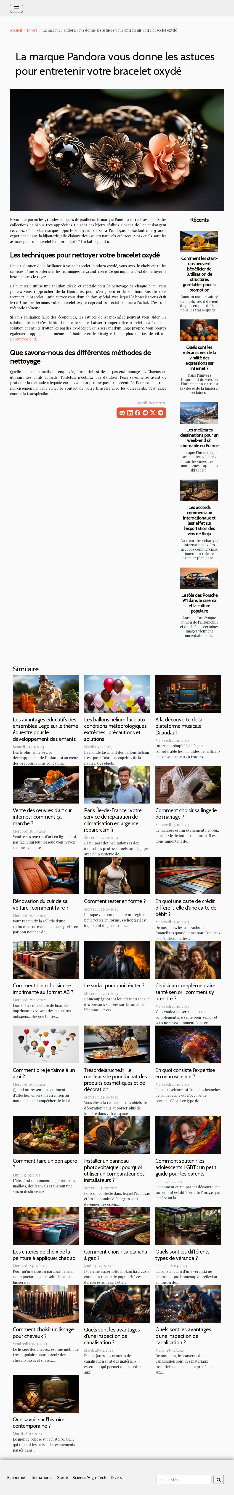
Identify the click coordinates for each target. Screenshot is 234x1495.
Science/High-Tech (89, 1477)
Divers (32, 30)
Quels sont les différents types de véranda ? (182, 1254)
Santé (62, 1477)
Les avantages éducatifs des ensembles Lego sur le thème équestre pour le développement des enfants (45, 729)
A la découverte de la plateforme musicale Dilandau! (178, 726)
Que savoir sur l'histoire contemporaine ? (38, 1422)
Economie (16, 1477)
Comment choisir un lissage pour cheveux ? (43, 1332)
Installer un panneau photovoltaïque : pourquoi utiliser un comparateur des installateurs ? (114, 1170)
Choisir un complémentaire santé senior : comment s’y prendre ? (185, 992)
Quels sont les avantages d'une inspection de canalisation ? (112, 1336)
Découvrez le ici (23, 339)
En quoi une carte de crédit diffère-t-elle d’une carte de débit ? (185, 907)
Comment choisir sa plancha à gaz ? (115, 1254)
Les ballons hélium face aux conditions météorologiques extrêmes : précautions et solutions (115, 729)
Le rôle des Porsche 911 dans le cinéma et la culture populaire (199, 603)
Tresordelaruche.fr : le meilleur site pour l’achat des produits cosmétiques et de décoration (115, 1080)
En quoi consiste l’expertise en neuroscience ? (185, 1073)
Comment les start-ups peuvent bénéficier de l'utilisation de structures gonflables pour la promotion (199, 274)
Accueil (16, 30)
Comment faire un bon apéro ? (45, 1164)
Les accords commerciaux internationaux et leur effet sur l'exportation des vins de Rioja (199, 520)
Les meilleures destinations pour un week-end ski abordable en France (199, 437)
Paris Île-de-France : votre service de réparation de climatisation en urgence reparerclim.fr (113, 820)
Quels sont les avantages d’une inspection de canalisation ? (183, 1335)
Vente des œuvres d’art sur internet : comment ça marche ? (42, 816)
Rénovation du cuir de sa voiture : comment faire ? (41, 904)
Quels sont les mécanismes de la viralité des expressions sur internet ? (199, 358)
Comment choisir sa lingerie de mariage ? (186, 813)
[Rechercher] (184, 1479)
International (41, 1477)
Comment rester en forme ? (115, 901)
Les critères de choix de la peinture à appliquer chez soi (45, 1254)
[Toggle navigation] (16, 8)
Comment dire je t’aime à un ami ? (44, 1073)
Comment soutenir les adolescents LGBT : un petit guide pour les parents (185, 1167)
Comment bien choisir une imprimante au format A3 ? (43, 988)
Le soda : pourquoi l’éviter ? (114, 985)
